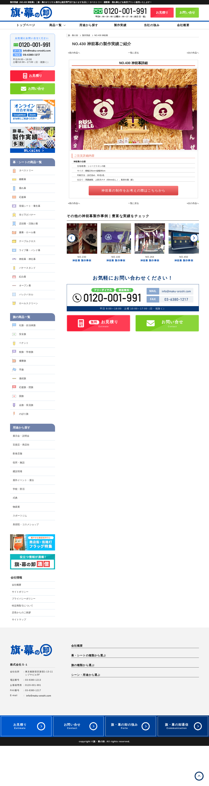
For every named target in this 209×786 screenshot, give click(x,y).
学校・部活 (19, 489)
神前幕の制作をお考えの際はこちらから (133, 190)
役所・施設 (19, 462)
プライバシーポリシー (23, 598)
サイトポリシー (20, 592)
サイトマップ (19, 619)
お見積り (162, 12)
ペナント (24, 343)
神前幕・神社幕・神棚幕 (150, 682)
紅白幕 (22, 276)
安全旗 (22, 334)
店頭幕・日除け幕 (28, 223)
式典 (15, 497)
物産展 (16, 506)
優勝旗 (22, 360)
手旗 (21, 369)
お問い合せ (187, 12)
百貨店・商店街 (21, 444)
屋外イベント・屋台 (23, 480)
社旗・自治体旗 (27, 325)
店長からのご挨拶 (21, 612)
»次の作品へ (193, 52)
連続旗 (22, 378)
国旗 (21, 396)
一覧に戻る (133, 52)
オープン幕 (25, 285)
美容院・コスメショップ (26, 524)
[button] (72, 238)
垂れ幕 (22, 188)
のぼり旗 (24, 414)
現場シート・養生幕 (29, 206)
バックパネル (26, 294)
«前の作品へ (74, 52)
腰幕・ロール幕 (27, 232)
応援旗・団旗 (26, 387)
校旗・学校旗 (26, 352)
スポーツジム (20, 515)
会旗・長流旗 (26, 405)
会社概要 (16, 585)
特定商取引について (22, 605)
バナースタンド (27, 268)
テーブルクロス (27, 241)
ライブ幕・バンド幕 (29, 250)
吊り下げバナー (27, 214)
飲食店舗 (17, 453)
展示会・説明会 (21, 436)
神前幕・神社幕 (27, 259)
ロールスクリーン (28, 303)
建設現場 (17, 471)
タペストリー (26, 170)
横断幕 (22, 179)
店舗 (139, 727)
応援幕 (22, 197)
